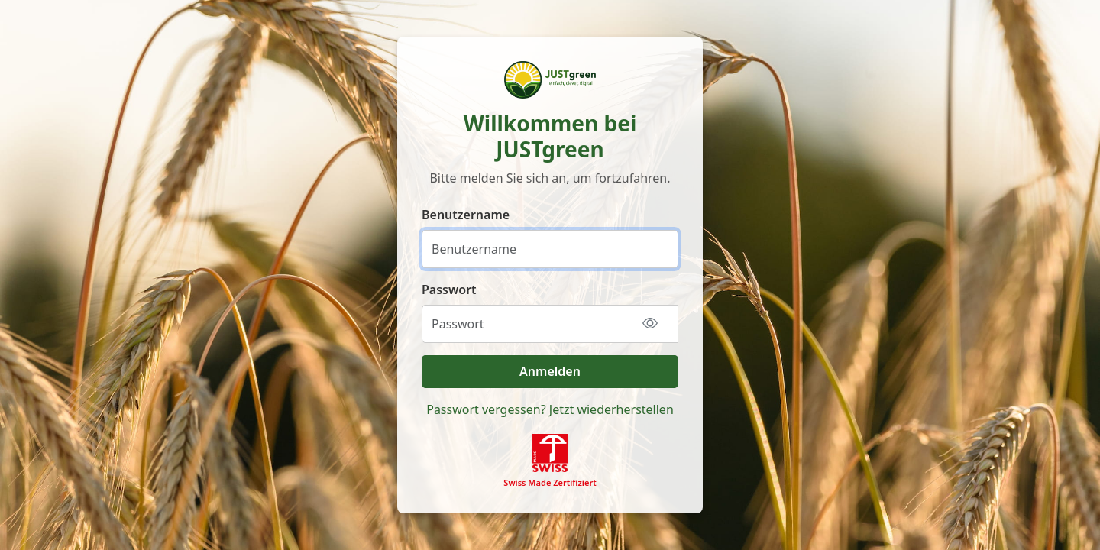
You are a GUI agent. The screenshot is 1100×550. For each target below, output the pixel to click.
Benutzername (466, 214)
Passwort (449, 289)
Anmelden (550, 371)
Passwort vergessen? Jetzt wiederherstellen (550, 409)
